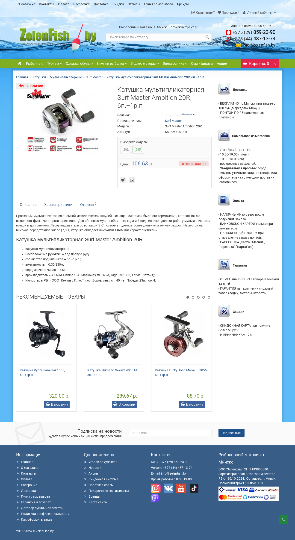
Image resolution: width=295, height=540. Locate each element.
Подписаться (231, 432)
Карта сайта (95, 502)
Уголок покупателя (100, 462)
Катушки (39, 77)
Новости (92, 467)
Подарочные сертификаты (106, 490)
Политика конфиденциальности (43, 513)
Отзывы (134, 4)
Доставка (101, 4)
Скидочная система (101, 479)
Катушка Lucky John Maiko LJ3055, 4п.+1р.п (181, 372)
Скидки (118, 4)
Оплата (63, 4)
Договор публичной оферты (39, 508)
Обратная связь (98, 485)
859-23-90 (254, 32)
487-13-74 (254, 38)
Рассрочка (81, 4)
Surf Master (94, 77)
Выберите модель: (134, 142)
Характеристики (58, 204)
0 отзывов (188, 114)
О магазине (26, 4)
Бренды (183, 4)
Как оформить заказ (34, 519)
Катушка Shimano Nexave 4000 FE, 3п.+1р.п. (113, 372)
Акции (222, 63)
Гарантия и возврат (33, 502)
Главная (22, 77)
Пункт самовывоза (158, 4)
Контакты (46, 4)
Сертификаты (202, 63)
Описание (28, 204)
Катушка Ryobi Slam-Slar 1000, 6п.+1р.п (42, 372)
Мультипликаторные (66, 77)
